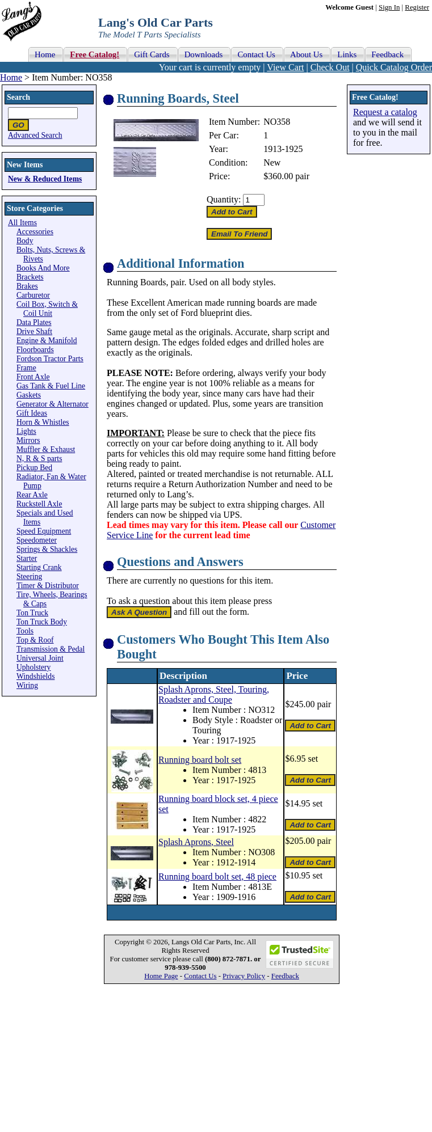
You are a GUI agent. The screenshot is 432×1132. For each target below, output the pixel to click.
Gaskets (28, 395)
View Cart (285, 67)
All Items (22, 222)
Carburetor (33, 295)
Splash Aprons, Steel (196, 842)
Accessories (34, 231)
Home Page (161, 976)
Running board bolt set (199, 759)
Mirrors (28, 440)
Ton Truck (32, 613)
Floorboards (35, 349)
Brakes (27, 286)
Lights (26, 431)
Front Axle (33, 377)
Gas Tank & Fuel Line (50, 386)
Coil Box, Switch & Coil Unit (47, 309)
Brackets (30, 277)
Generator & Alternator (52, 404)
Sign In (389, 7)
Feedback (285, 976)
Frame (26, 368)
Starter (26, 558)
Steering (29, 576)
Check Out (330, 67)
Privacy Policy (244, 976)
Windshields (35, 676)
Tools (24, 631)
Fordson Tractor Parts (49, 358)
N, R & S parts (39, 458)
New (271, 162)
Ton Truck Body (41, 622)
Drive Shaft (34, 331)
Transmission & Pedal (50, 649)
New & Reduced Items (45, 179)
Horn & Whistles (42, 422)
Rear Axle (32, 495)
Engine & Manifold (46, 340)
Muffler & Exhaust (45, 449)
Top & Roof (35, 640)
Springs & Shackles (46, 549)
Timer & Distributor (47, 585)
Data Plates (34, 322)
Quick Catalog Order (394, 67)
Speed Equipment (43, 531)
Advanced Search (35, 135)
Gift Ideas (31, 413)
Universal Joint (40, 658)
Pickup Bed (34, 467)
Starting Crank (39, 567)
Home (11, 77)
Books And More (43, 268)
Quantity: (224, 199)
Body (24, 240)
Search (18, 97)
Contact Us (200, 976)
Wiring (27, 685)
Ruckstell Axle (39, 504)
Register (417, 7)
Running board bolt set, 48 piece (217, 876)
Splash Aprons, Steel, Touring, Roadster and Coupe (213, 694)
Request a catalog (385, 112)
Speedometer (36, 540)
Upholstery (33, 667)
